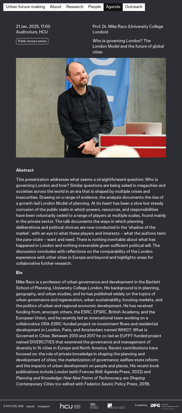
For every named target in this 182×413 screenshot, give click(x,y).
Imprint (31, 406)
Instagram (44, 406)
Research (74, 7)
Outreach (134, 7)
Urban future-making (25, 7)
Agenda (113, 7)
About (55, 7)
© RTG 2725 (10, 406)
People (94, 7)
